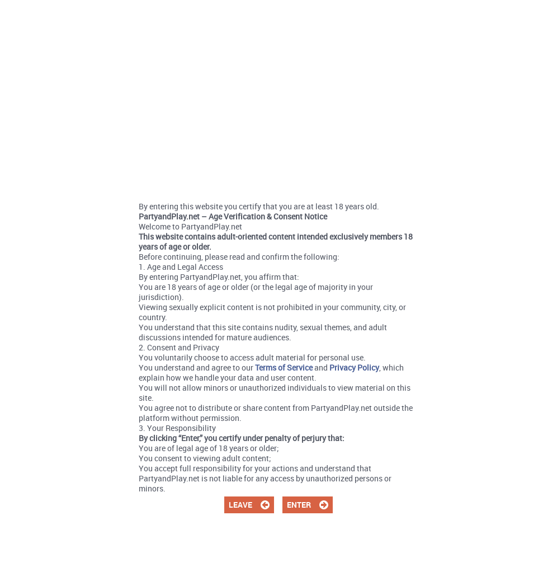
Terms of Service (284, 367)
